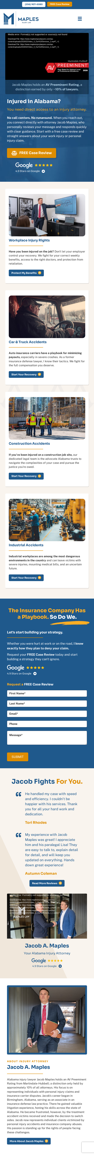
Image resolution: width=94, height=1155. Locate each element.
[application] (47, 56)
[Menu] (79, 18)
